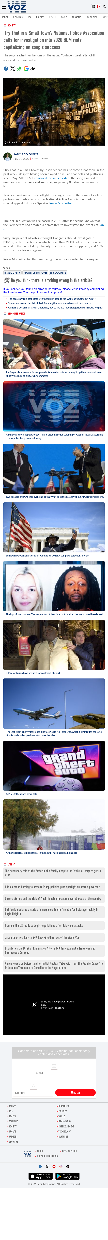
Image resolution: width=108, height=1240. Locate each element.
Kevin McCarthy (60, 203)
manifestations (35, 272)
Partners (63, 1137)
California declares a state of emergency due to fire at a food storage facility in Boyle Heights (55, 307)
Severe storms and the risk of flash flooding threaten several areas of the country (49, 303)
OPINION (13, 1137)
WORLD (64, 17)
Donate (5, 17)
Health (52, 17)
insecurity (58, 272)
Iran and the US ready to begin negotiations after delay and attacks (44, 926)
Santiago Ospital (26, 154)
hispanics (18, 17)
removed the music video (51, 178)
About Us (13, 1142)
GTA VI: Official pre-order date (21, 794)
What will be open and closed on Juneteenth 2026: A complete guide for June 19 (47, 555)
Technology (64, 1131)
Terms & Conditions (47, 1156)
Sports (12, 1131)
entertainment (66, 1126)
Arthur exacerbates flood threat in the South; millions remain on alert (41, 852)
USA (29, 17)
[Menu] (4, 6)
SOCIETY (13, 1126)
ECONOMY (76, 17)
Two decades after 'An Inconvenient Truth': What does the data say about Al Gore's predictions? (55, 496)
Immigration (91, 17)
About (40, 1151)
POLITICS (40, 17)
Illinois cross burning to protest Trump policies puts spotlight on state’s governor (52, 887)
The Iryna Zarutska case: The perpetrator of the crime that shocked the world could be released (54, 614)
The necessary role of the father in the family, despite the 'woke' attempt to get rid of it (52, 298)
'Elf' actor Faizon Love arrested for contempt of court (33, 673)
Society (12, 25)
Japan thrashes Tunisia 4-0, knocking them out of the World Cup (42, 938)
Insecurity (12, 272)
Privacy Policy (69, 1151)
